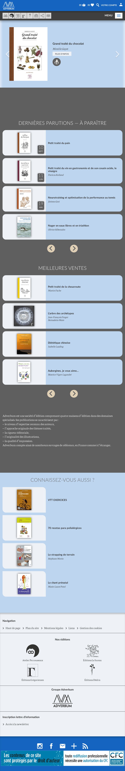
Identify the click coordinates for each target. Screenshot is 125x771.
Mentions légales (53, 628)
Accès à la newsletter (17, 724)
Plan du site (32, 628)
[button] (7, 54)
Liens (72, 628)
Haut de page (13, 628)
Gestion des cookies (91, 628)
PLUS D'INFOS (62, 54)
